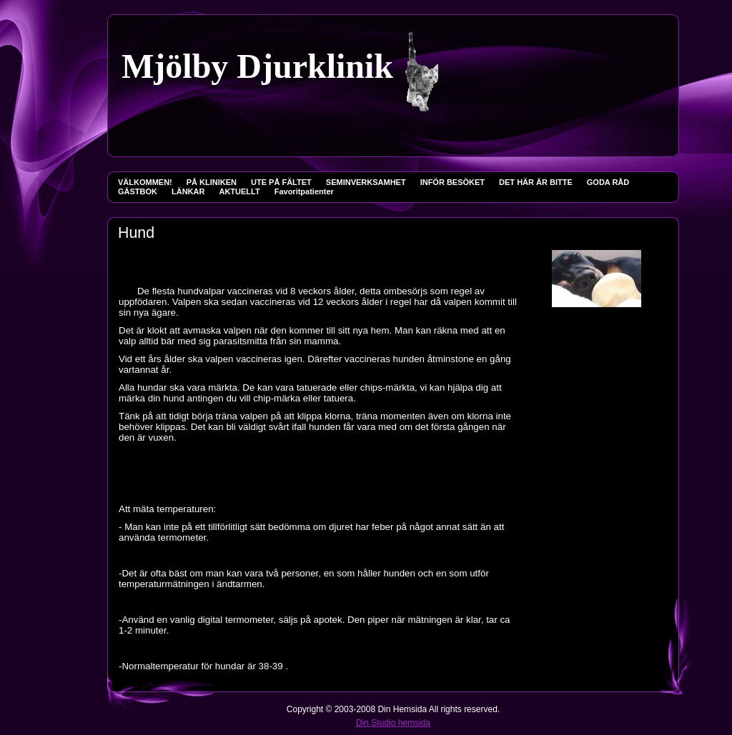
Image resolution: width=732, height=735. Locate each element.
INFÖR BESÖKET (452, 182)
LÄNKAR (188, 191)
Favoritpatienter (304, 191)
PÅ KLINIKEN (212, 182)
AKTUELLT (239, 191)
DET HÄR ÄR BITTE (536, 182)
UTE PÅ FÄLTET (281, 182)
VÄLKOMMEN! (145, 182)
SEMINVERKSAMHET (366, 182)
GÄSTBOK (137, 191)
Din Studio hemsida (393, 723)
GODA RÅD (608, 182)
